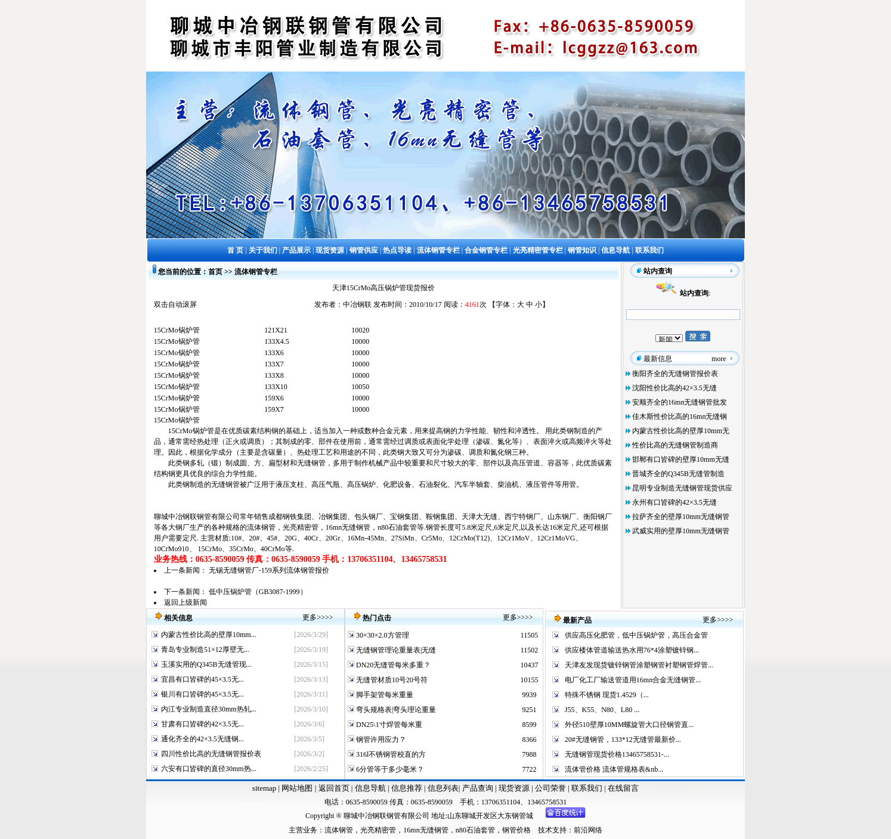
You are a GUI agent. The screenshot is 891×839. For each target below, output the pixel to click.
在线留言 (623, 788)
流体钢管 (261, 527)
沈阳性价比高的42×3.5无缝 (674, 388)
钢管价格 (516, 830)
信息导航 (370, 788)
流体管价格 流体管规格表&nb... (614, 769)
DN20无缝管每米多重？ (392, 665)
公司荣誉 (551, 788)
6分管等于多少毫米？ (389, 769)
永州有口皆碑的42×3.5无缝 (674, 502)
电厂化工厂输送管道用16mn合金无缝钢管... (633, 680)
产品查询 (478, 788)
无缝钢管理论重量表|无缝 (395, 650)
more (718, 359)
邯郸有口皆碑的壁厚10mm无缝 (680, 459)
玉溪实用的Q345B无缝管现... (206, 664)
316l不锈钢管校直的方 (390, 754)
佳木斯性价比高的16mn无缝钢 (679, 416)
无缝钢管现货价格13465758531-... (617, 754)
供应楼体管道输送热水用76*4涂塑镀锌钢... (632, 650)
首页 (215, 272)
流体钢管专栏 (255, 272)
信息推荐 (405, 788)
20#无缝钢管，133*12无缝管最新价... (623, 739)
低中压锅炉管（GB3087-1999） (258, 592)
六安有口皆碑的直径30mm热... (208, 769)
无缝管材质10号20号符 (391, 680)
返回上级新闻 (185, 602)
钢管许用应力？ (380, 739)
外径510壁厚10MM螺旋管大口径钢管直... (629, 724)
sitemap (264, 788)
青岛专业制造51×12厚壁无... (205, 649)
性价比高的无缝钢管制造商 (675, 445)
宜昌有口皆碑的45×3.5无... (202, 679)
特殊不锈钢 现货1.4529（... (607, 695)
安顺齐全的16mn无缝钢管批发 (679, 402)
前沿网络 (588, 830)
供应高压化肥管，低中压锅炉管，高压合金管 (636, 635)
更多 (309, 617)
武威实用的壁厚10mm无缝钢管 (680, 531)
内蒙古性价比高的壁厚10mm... (208, 634)
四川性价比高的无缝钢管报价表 (211, 754)
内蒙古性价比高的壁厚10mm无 (680, 431)
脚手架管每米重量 (383, 695)
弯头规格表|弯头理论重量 (395, 710)
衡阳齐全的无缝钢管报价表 (675, 373)
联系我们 (587, 788)
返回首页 (332, 788)
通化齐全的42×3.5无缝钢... (202, 739)
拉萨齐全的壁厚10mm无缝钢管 (680, 516)
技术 (545, 830)
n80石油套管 (397, 527)
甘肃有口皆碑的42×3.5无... (202, 724)
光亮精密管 (300, 527)
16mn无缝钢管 (348, 527)
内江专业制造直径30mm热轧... (208, 709)
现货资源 (514, 788)
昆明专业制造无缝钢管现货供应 (682, 488)
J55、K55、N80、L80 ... (602, 710)
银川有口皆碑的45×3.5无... (202, 694)
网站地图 (297, 788)
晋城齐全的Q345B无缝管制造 (678, 474)
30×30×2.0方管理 (381, 635)
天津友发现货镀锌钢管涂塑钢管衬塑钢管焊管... (639, 665)
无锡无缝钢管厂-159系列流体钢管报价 (269, 570)
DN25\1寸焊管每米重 (388, 724)
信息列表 (443, 788)
